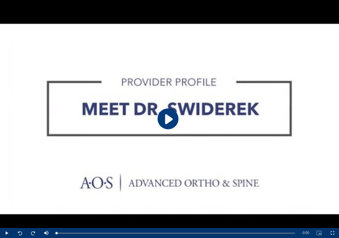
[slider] (175, 233)
